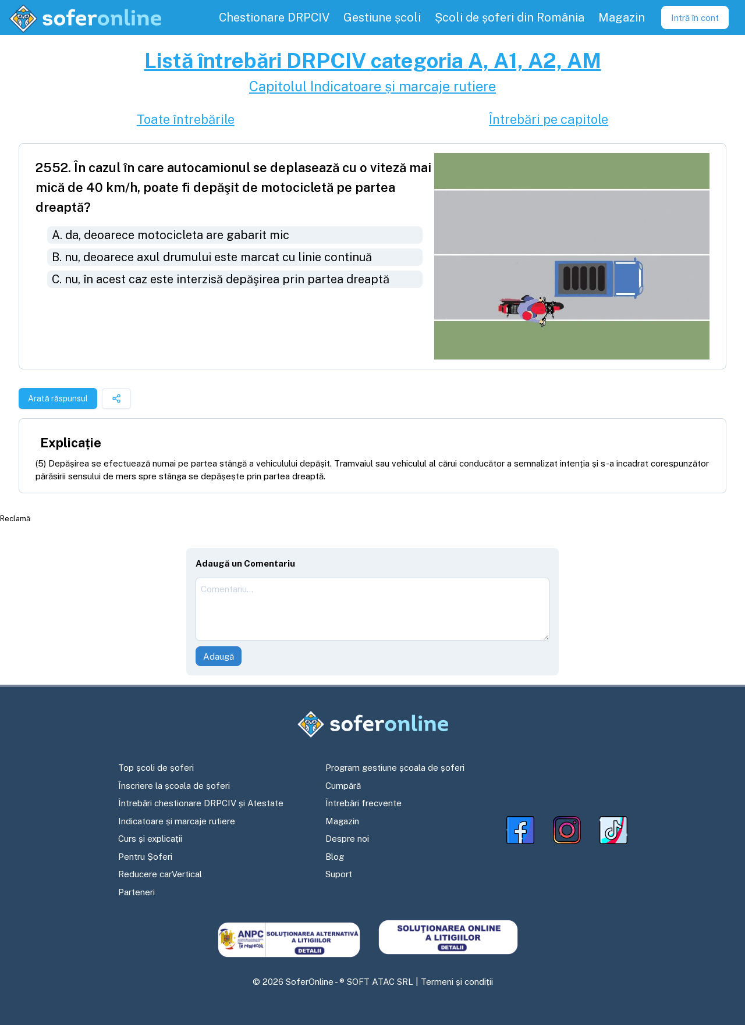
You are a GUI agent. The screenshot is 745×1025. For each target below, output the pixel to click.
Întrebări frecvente (363, 803)
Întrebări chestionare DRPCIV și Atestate (200, 803)
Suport (338, 874)
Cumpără (343, 786)
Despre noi (347, 839)
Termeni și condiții (457, 982)
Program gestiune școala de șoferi (394, 768)
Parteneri (136, 892)
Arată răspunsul (58, 398)
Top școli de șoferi (156, 768)
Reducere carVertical (160, 874)
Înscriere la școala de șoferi (174, 786)
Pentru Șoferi (145, 857)
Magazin (342, 821)
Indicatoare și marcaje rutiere (176, 821)
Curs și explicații (150, 839)
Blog (334, 857)
